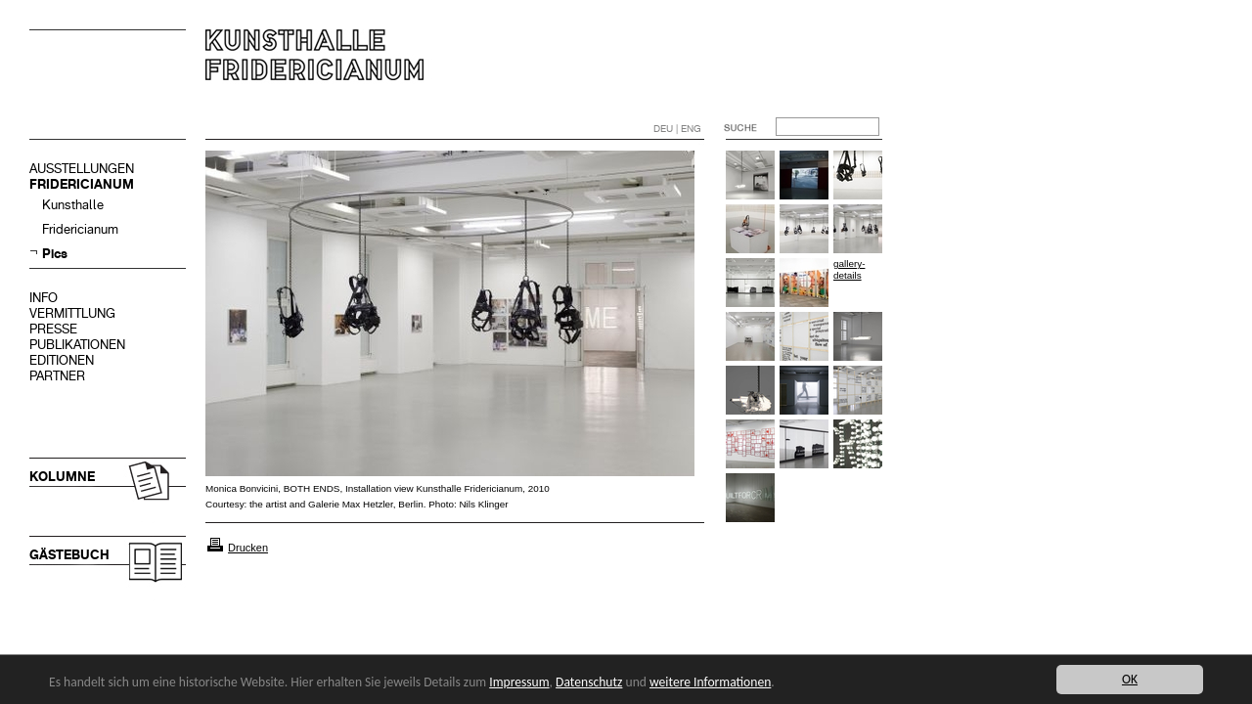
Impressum (519, 682)
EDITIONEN (61, 360)
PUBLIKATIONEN (77, 344)
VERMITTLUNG (72, 313)
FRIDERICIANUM (81, 184)
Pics (54, 253)
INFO (43, 297)
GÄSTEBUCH (69, 555)
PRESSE (53, 329)
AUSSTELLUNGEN (81, 168)
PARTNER (57, 376)
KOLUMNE (62, 476)
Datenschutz (589, 682)
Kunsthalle (73, 205)
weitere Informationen (710, 682)
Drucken (248, 547)
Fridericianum (80, 229)
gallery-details (849, 269)
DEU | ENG (677, 128)
